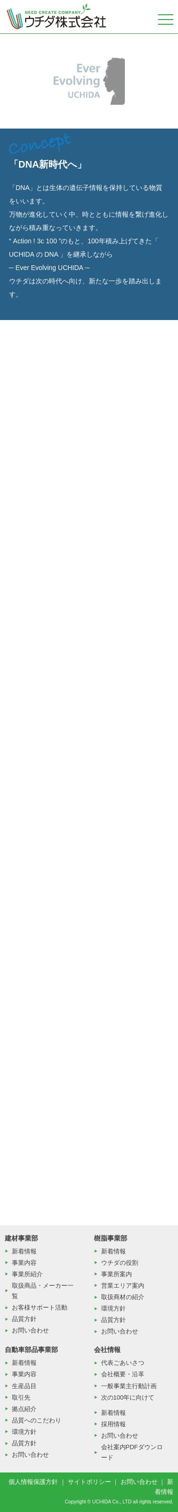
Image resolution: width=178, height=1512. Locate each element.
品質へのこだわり (36, 1420)
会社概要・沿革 (122, 1374)
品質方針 (24, 1318)
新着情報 (24, 1251)
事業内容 (24, 1262)
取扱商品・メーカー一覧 (43, 1291)
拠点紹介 (24, 1408)
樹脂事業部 (110, 1238)
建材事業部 (21, 1238)
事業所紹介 (27, 1274)
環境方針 (113, 1308)
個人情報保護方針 (33, 1481)
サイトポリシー (89, 1481)
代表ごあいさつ (122, 1362)
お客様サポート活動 (39, 1307)
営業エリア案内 (122, 1285)
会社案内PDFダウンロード (132, 1452)
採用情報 (113, 1424)
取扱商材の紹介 (122, 1297)
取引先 (21, 1397)
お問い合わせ (30, 1330)
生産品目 (24, 1386)
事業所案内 (116, 1274)
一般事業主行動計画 (129, 1386)
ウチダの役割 (119, 1262)
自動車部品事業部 (31, 1349)
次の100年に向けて (128, 1397)
